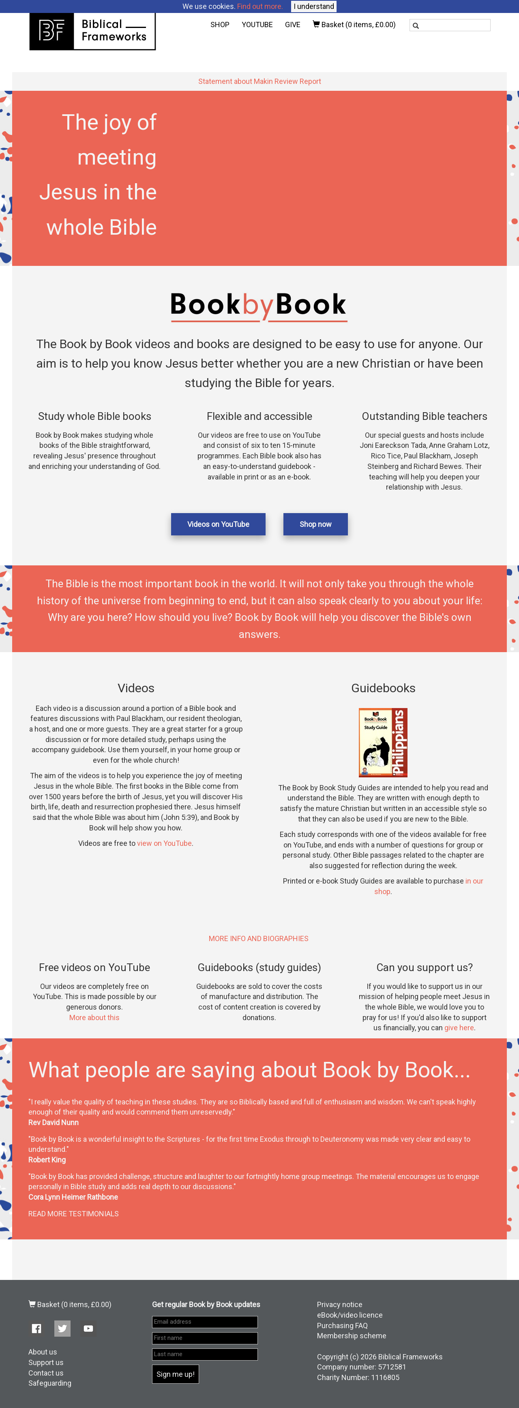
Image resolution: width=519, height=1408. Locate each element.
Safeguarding (49, 1383)
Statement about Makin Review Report (259, 81)
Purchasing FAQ (342, 1325)
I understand (314, 6)
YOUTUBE (257, 24)
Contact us (46, 1373)
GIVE (292, 24)
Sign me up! (176, 1374)
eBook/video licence (350, 1315)
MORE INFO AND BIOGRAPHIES (259, 938)
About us (42, 1352)
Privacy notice (339, 1304)
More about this (94, 1017)
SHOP (219, 24)
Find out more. (260, 6)
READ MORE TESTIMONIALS (73, 1213)
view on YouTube (164, 843)
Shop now (316, 524)
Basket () (354, 24)
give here (459, 1027)
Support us (46, 1362)
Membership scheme (351, 1335)
